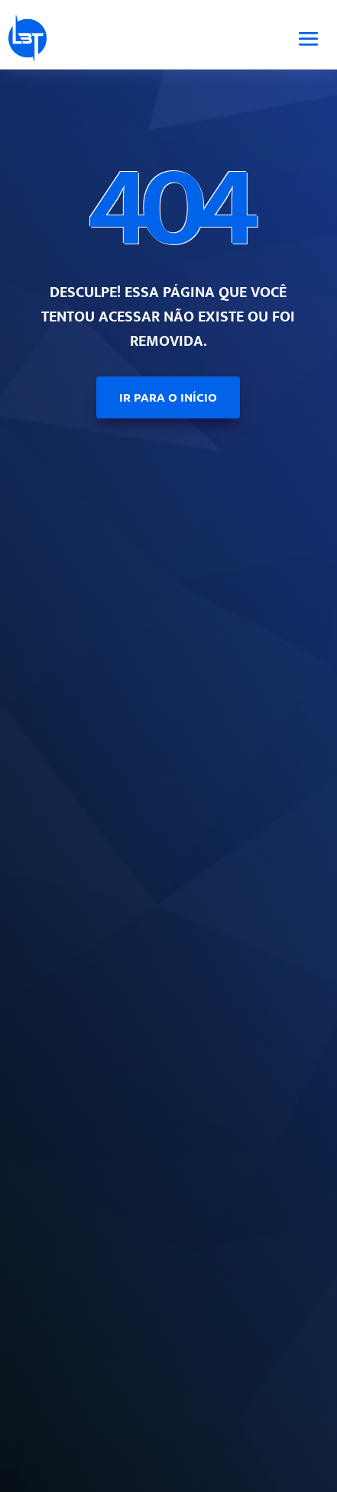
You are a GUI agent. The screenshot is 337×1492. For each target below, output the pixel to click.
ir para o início (168, 397)
